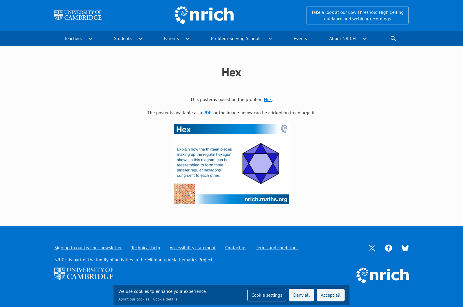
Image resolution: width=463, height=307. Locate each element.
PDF (207, 112)
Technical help (145, 247)
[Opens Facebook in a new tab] (388, 247)
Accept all (331, 295)
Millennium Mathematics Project (179, 260)
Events (300, 38)
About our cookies (133, 299)
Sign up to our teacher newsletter (88, 247)
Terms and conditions (277, 247)
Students (123, 38)
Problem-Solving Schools (236, 38)
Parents (171, 38)
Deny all (301, 295)
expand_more (90, 38)
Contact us (235, 247)
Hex (268, 99)
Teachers (73, 38)
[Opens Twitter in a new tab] (372, 247)
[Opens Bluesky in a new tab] (405, 248)
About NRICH (342, 38)
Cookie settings (266, 295)
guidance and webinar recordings (357, 19)
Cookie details (165, 299)
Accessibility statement (192, 247)
